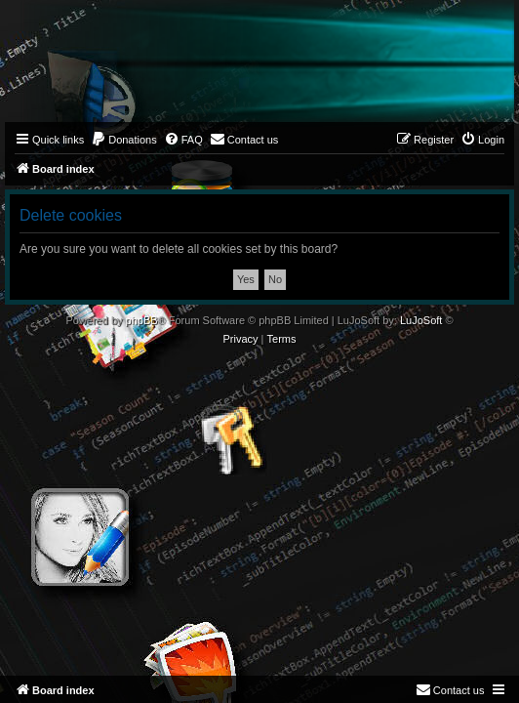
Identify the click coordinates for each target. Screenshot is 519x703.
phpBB (142, 320)
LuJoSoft (421, 320)
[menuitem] (124, 139)
